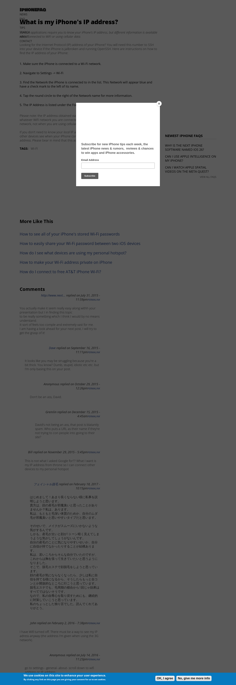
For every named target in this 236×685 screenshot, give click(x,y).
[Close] (159, 103)
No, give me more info (194, 678)
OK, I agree (165, 678)
